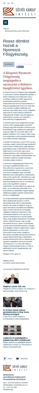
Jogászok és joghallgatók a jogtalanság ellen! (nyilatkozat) (16, 339)
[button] (19, 22)
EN (12, 3)
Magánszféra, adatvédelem (17, 31)
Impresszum (8, 375)
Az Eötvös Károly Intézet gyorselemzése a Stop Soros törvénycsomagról (16, 312)
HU (8, 3)
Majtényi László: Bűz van (14, 286)
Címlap (6, 29)
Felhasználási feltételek (14, 379)
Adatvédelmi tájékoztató (14, 377)
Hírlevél (22, 359)
